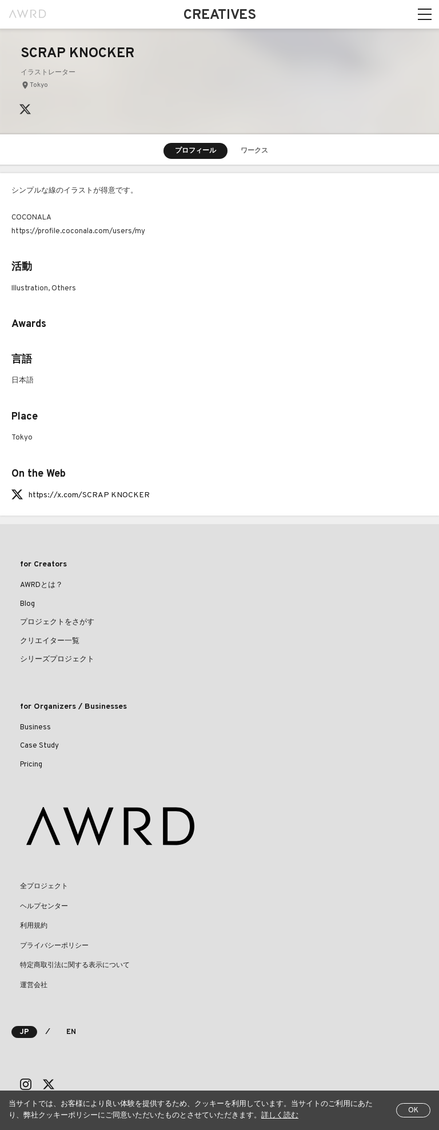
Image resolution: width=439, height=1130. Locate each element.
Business (35, 727)
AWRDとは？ (41, 585)
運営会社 (33, 985)
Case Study (39, 745)
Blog (27, 604)
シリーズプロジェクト (57, 659)
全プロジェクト (44, 886)
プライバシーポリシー (54, 946)
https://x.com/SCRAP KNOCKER (89, 495)
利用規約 (33, 926)
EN (71, 1032)
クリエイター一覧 (49, 641)
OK (413, 1110)
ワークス (254, 150)
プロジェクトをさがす (57, 622)
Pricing (31, 764)
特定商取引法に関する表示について (75, 965)
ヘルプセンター (44, 906)
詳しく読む (279, 1115)
